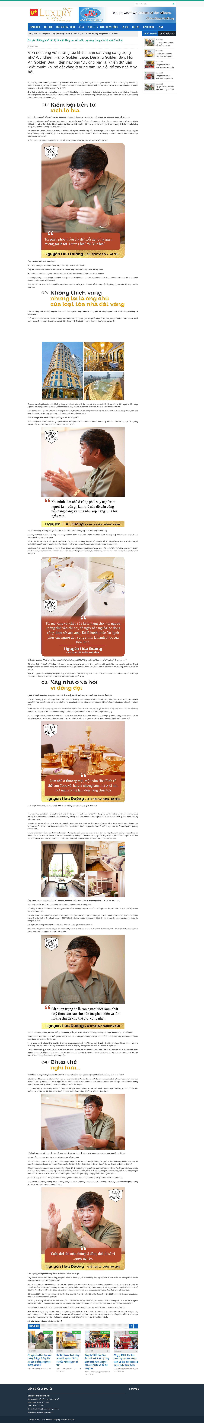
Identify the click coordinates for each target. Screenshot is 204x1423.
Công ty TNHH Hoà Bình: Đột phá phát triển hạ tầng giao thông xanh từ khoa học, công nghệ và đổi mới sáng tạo (97, 1362)
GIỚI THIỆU (48, 27)
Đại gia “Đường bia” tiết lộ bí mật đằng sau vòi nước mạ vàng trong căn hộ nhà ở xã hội (85, 34)
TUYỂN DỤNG (148, 27)
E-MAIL (160, 27)
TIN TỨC (125, 27)
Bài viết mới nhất (150, 34)
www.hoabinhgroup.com (44, 1412)
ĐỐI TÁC (135, 27)
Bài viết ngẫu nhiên (167, 34)
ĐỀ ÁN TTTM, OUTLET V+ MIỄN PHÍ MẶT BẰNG (98, 27)
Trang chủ (35, 27)
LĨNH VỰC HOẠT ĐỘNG (65, 27)
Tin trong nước (44, 34)
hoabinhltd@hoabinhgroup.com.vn (46, 1409)
